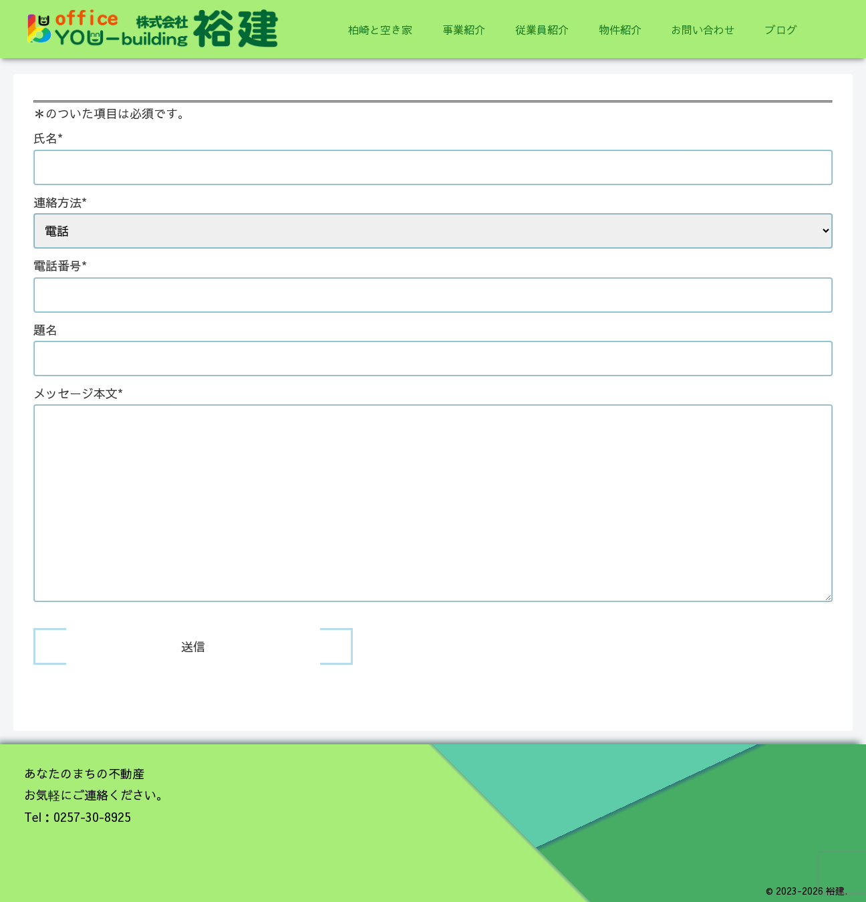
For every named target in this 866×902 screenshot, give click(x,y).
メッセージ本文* (433, 495)
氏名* (433, 152)
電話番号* (433, 280)
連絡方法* (433, 216)
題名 (433, 344)
